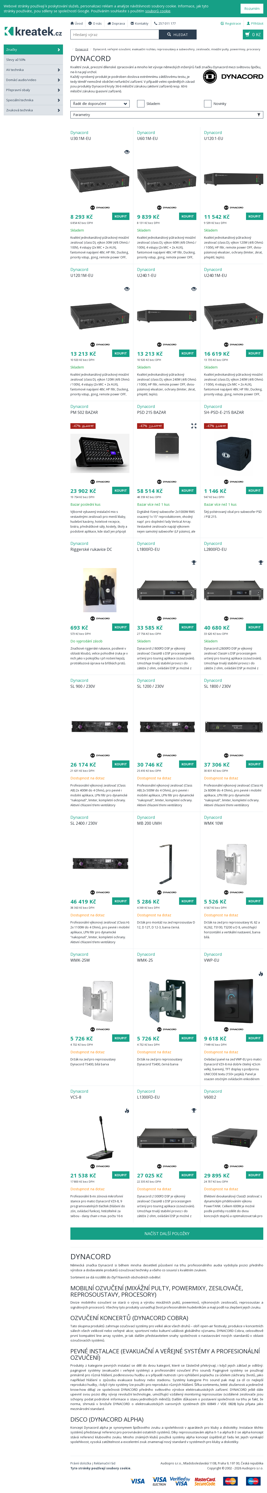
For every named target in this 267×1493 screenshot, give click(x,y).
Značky (33, 49)
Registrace (231, 23)
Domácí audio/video (33, 80)
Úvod (76, 23)
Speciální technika (33, 100)
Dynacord (81, 49)
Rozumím (252, 8)
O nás (95, 23)
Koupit (121, 216)
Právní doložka (80, 1463)
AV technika (33, 69)
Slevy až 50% (15, 59)
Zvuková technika (33, 110)
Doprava (116, 23)
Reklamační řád (104, 1463)
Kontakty (139, 23)
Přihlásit (255, 23)
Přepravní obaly (33, 90)
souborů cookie (157, 11)
